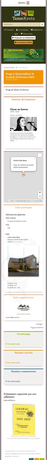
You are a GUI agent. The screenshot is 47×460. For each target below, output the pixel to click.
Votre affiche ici (9, 400)
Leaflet (12, 201)
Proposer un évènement (23, 38)
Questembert (23, 74)
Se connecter (22, 30)
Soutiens (29, 451)
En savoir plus (13, 344)
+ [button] (40, 193)
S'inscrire (8, 30)
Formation (23, 67)
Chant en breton (12, 80)
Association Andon (23, 314)
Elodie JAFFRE (16, 115)
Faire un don (26, 34)
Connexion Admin (23, 42)
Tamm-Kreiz (9, 67)
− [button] (40, 196)
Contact (22, 451)
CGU (33, 451)
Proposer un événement (25, 454)
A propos (8, 451)
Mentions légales (11, 454)
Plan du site (16, 451)
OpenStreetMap (38, 201)
